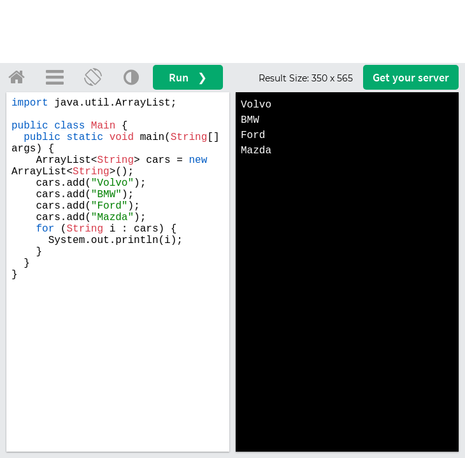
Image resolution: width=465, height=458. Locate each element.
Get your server (411, 77)
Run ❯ (188, 77)
